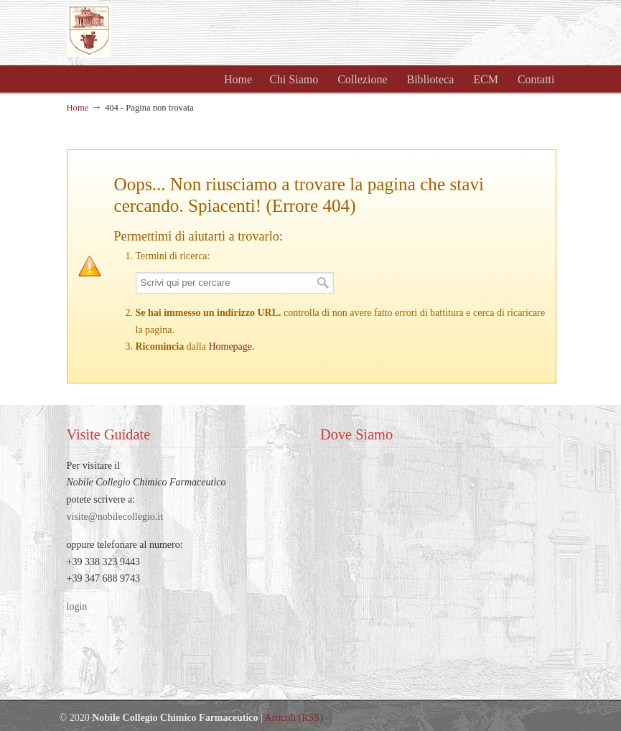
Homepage (230, 346)
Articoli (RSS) (294, 717)
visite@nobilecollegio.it (115, 516)
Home (78, 108)
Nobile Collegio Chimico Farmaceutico (225, 30)
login (77, 606)
